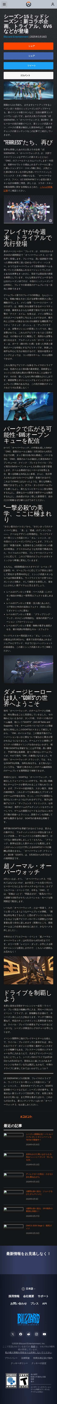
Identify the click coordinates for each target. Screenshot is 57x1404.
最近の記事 (13, 1126)
